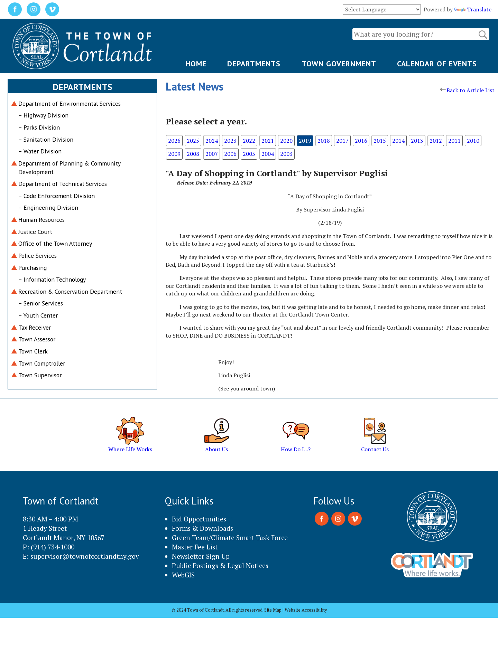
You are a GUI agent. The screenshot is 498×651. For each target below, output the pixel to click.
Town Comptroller (41, 363)
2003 (286, 154)
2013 (417, 140)
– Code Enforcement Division (56, 196)
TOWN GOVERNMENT (339, 63)
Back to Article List (467, 90)
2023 (230, 140)
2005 (249, 154)
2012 (436, 140)
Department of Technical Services (62, 184)
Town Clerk (33, 351)
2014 (398, 140)
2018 (323, 140)
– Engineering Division (48, 207)
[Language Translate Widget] (382, 9)
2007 (211, 154)
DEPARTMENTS (253, 63)
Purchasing (32, 268)
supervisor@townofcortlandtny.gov (84, 556)
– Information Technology (52, 279)
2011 (454, 140)
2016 (361, 140)
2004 (267, 154)
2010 (473, 140)
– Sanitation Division (45, 139)
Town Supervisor (40, 375)
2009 (174, 154)
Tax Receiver (34, 327)
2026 (174, 140)
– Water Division (40, 151)
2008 (193, 154)
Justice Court (35, 232)
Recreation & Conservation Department (70, 291)
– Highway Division (43, 115)
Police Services (37, 256)
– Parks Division (39, 127)
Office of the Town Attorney (55, 243)
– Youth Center (38, 315)
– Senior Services (40, 303)
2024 (211, 140)
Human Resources (41, 220)
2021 (267, 140)
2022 (249, 140)
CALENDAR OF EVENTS (437, 63)
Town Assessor (36, 339)
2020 (286, 140)
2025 (193, 140)
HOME (195, 63)
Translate (472, 9)
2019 (305, 140)
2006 (230, 154)
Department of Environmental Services (69, 103)
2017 (342, 140)
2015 (380, 140)
